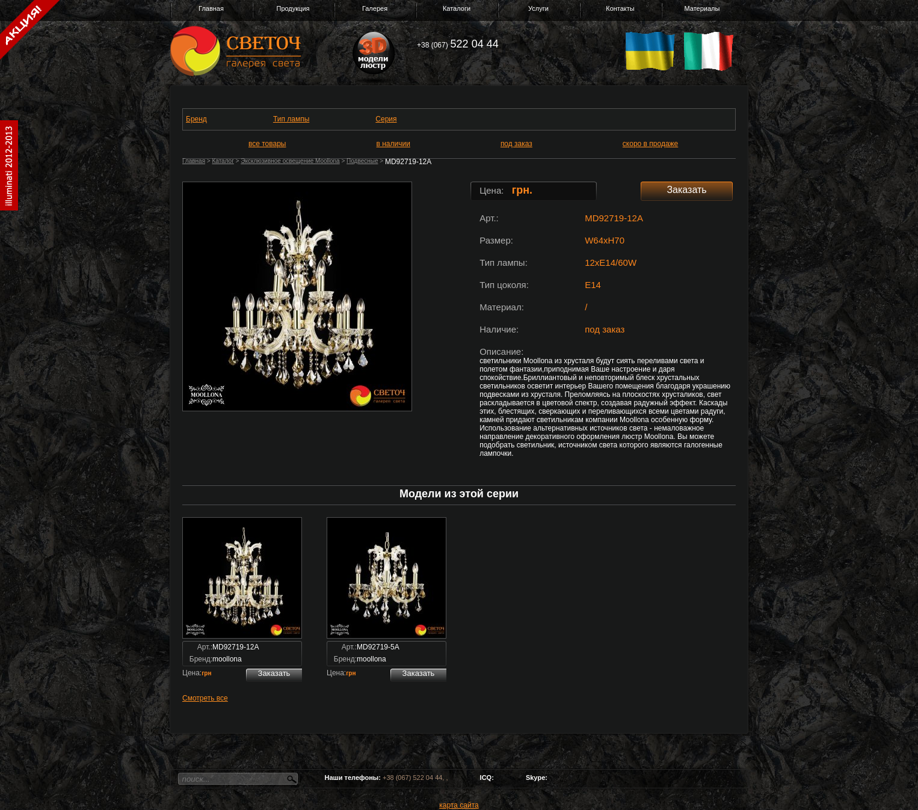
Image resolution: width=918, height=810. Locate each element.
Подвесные (362, 161)
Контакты (620, 8)
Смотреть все (205, 698)
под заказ (516, 144)
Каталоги (456, 8)
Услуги (538, 8)
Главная (211, 8)
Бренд (196, 119)
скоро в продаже (650, 144)
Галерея (374, 8)
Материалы (702, 8)
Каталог (222, 161)
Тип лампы (291, 119)
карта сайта (458, 805)
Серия (385, 119)
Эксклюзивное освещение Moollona (290, 161)
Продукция (292, 8)
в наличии (393, 144)
